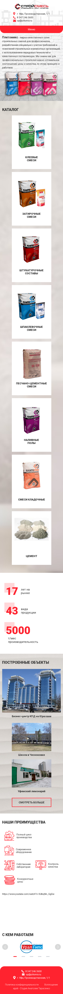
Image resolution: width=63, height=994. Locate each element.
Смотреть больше (31, 802)
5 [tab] (47, 956)
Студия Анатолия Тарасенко (35, 988)
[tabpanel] (31, 947)
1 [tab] (15, 956)
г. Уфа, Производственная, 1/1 (33, 13)
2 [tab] (23, 956)
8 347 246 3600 (25, 17)
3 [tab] (31, 956)
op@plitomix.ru (24, 20)
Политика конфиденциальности (22, 984)
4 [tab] (39, 956)
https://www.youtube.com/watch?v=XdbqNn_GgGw (28, 894)
